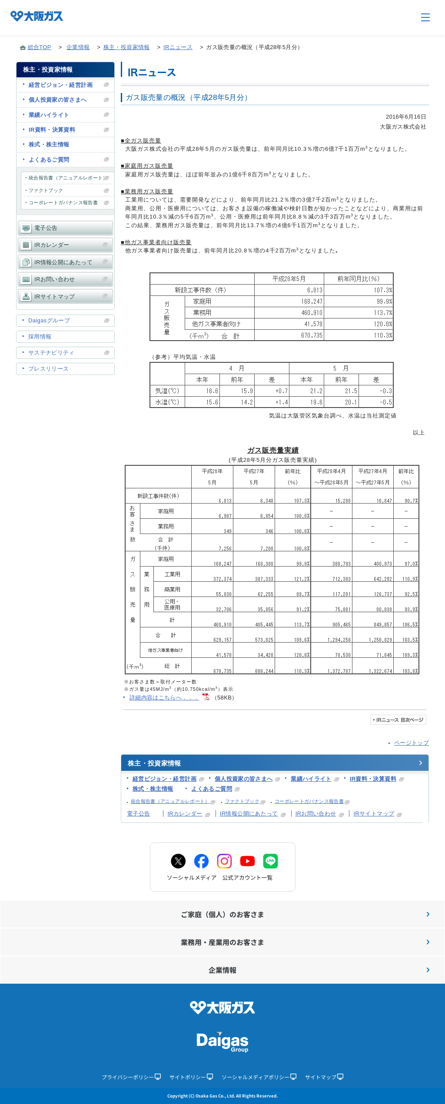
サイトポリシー (191, 1077)
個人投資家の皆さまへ (244, 779)
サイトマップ (324, 1077)
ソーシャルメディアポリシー (259, 1077)
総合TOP (39, 47)
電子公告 (138, 813)
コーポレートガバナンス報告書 (309, 801)
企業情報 (78, 47)
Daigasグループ (49, 320)
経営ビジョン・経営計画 (164, 779)
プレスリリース (48, 368)
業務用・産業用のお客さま (305, 942)
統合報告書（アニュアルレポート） (170, 801)
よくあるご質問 (211, 789)
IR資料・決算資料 (373, 779)
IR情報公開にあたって (249, 813)
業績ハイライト (311, 779)
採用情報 (39, 336)
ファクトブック (242, 801)
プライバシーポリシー (131, 1077)
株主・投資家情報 (126, 47)
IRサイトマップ (373, 813)
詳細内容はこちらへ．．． (164, 697)
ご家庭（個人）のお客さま (305, 914)
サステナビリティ (51, 352)
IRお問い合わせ (316, 813)
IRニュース (178, 47)
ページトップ (411, 742)
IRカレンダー (184, 813)
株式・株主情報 (153, 789)
